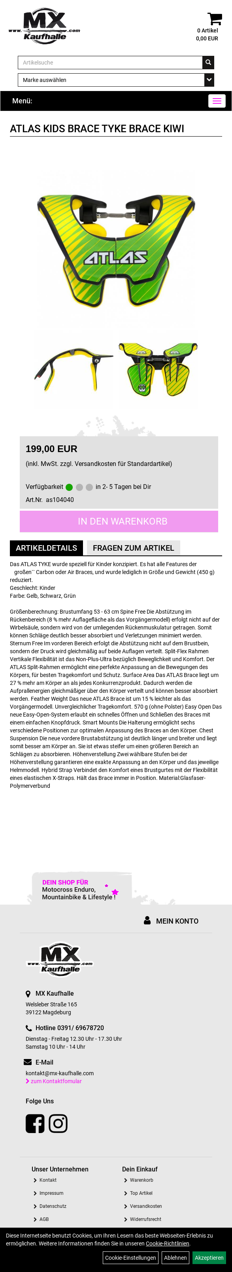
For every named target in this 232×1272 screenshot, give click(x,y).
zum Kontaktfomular (54, 1081)
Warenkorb (141, 1180)
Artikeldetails (46, 548)
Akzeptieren (209, 1258)
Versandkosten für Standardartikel (122, 464)
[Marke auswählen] (116, 80)
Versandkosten (146, 1206)
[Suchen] (208, 62)
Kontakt (48, 1180)
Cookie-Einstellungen (130, 1258)
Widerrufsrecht (145, 1219)
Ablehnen (175, 1258)
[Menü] (217, 101)
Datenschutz (53, 1206)
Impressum (52, 1193)
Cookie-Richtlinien (167, 1243)
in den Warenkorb (123, 521)
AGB (44, 1219)
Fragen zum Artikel (133, 548)
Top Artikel (141, 1193)
